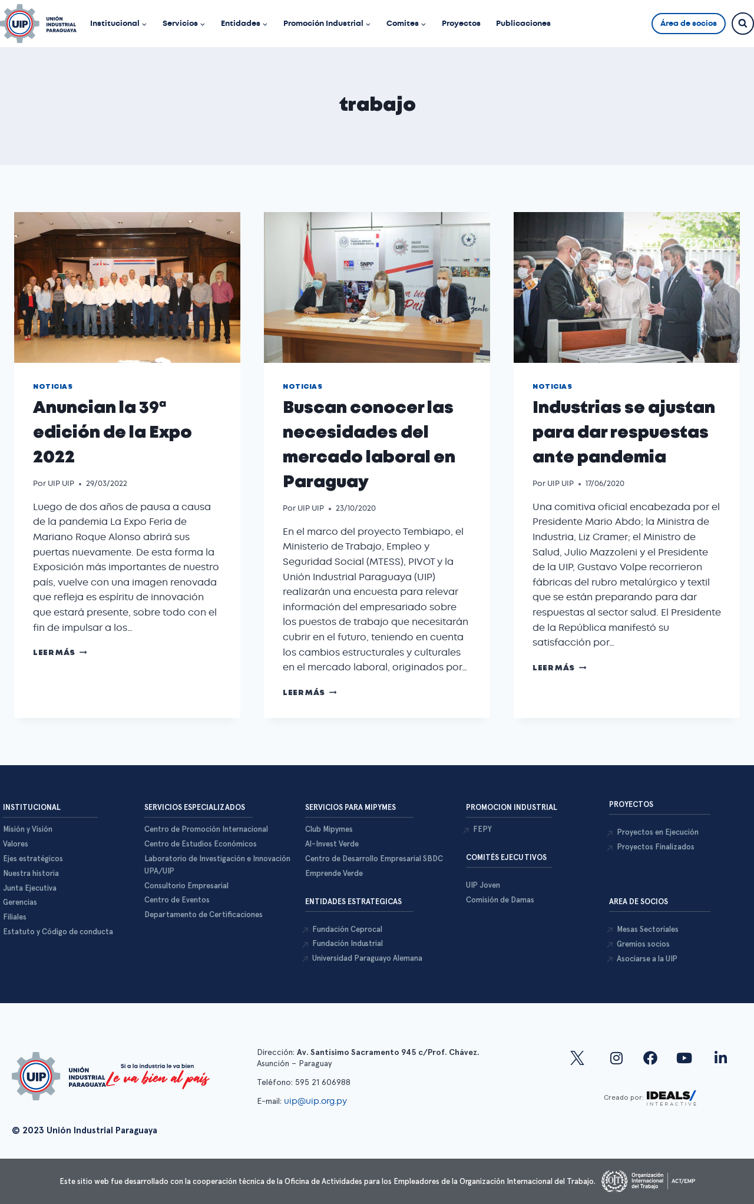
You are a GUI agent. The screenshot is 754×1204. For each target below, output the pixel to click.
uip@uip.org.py (316, 1101)
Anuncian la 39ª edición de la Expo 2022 (112, 433)
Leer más (60, 653)
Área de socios (688, 23)
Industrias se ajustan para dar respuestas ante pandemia (624, 433)
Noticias (52, 387)
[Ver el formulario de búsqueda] (743, 23)
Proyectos (461, 23)
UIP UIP (61, 483)
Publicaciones (523, 23)
